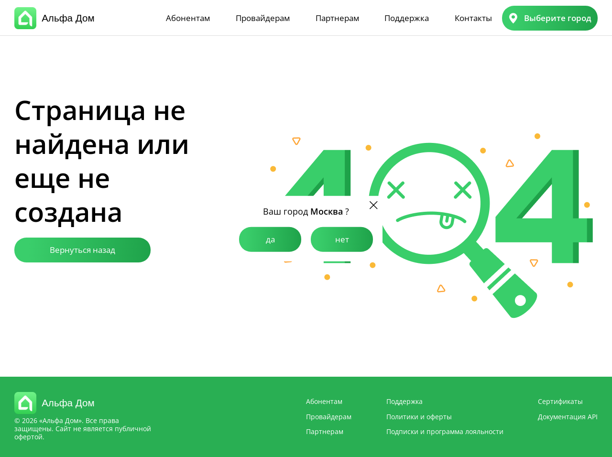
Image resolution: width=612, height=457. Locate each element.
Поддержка (406, 17)
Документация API (568, 416)
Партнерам (337, 17)
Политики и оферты (419, 416)
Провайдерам (263, 17)
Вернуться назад (82, 249)
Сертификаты (560, 401)
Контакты (473, 17)
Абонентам (188, 17)
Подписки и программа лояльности (444, 431)
